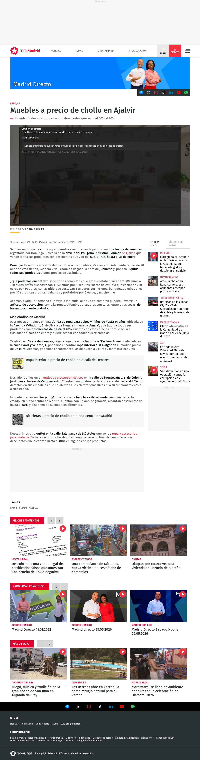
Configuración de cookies (89, 741)
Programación (137, 51)
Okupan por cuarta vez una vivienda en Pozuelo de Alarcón (158, 540)
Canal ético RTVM (165, 738)
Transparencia (55, 738)
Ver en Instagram (89, 706)
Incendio (165, 253)
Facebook (141, 92)
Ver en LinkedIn (111, 706)
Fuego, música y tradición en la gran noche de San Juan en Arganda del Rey (38, 664)
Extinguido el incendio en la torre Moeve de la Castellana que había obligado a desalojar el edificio (153, 256)
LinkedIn (171, 92)
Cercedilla (79, 682)
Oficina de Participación (22, 741)
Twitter (148, 92)
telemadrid (21, 753)
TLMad (79, 51)
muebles (33, 508)
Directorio (71, 738)
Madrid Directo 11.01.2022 (38, 606)
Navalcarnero (169, 277)
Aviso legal (56, 741)
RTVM (14, 718)
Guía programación (70, 724)
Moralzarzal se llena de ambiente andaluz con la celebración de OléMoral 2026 (158, 664)
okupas (136, 559)
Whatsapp (186, 92)
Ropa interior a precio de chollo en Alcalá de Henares (17, 363)
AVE (162, 343)
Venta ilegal (20, 559)
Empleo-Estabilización (127, 738)
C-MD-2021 (100, 73)
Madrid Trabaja (169, 322)
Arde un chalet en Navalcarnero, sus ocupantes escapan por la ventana (153, 281)
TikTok (163, 92)
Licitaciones (147, 738)
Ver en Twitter (78, 707)
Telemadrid (27, 724)
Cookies (69, 741)
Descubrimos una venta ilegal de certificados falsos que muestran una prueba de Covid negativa (38, 540)
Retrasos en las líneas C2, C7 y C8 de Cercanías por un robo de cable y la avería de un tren (153, 301)
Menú (187, 51)
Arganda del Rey (22, 682)
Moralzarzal (140, 682)
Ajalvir (130, 253)
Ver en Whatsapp (133, 706)
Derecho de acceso (103, 738)
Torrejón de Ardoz (171, 298)
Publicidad (84, 738)
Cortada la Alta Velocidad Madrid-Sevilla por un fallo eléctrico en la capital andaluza (153, 346)
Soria (163, 367)
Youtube (178, 92)
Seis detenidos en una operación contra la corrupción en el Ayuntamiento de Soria (153, 371)
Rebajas (15, 103)
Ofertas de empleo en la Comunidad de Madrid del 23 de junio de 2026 (153, 326)
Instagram (156, 92)
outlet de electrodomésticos (63, 377)
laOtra (55, 724)
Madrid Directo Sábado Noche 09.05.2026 (158, 606)
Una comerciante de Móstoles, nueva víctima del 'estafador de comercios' (98, 540)
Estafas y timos (82, 559)
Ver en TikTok (100, 707)
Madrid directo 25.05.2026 (98, 606)
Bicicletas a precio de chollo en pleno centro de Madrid (17, 419)
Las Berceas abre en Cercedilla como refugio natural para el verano (98, 664)
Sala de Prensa (18, 738)
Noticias (56, 51)
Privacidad (43, 741)
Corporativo (20, 732)
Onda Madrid (106, 51)
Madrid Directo (22, 625)
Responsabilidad (37, 738)
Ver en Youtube (122, 706)
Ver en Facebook (67, 707)
